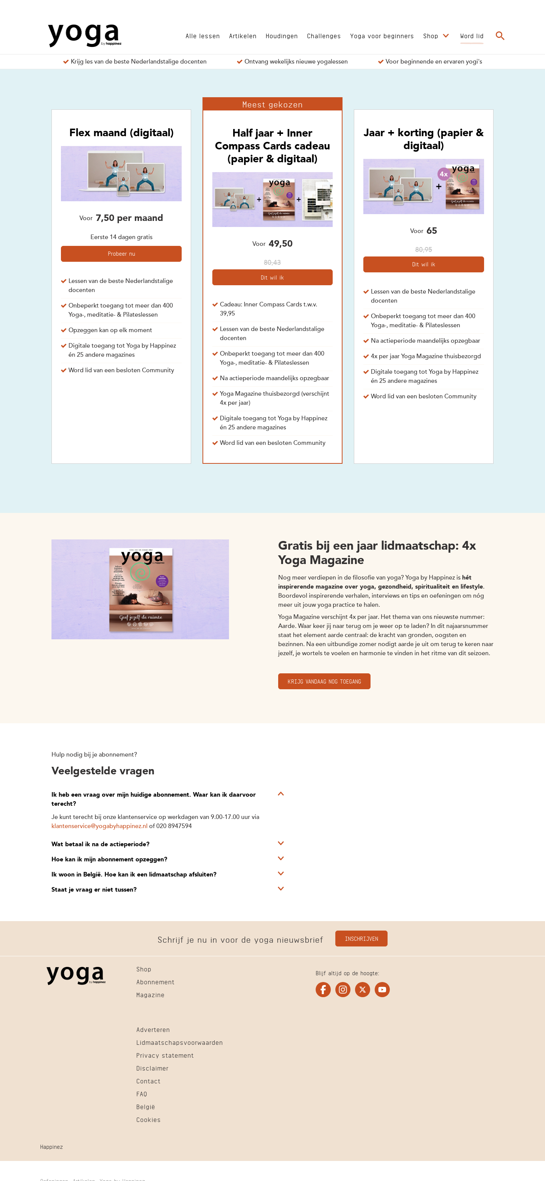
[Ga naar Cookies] (148, 1120)
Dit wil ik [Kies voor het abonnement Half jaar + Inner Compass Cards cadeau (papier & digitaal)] (272, 276)
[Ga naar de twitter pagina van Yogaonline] (362, 989)
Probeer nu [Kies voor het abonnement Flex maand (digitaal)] (121, 252)
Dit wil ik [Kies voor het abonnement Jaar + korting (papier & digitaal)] (423, 263)
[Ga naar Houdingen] (282, 35)
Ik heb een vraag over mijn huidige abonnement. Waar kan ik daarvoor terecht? (153, 799)
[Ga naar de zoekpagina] (500, 35)
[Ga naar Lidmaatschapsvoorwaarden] (179, 1043)
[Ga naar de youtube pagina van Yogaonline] (382, 989)
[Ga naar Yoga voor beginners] (382, 35)
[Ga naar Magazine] (150, 996)
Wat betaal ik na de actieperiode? (100, 845)
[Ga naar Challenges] (324, 35)
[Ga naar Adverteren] (153, 1030)
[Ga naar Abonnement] (155, 983)
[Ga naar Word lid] (472, 35)
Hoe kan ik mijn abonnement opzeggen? (109, 860)
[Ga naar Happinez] (51, 1147)
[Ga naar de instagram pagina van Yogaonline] (342, 989)
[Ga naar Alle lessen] (202, 35)
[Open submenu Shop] (446, 36)
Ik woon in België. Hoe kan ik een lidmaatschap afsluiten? (133, 875)
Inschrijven (361, 938)
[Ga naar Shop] (432, 35)
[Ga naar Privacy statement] (165, 1056)
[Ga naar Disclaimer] (152, 1069)
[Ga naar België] (145, 1108)
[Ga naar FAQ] (141, 1095)
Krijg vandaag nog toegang (324, 680)
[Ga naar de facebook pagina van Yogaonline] (323, 989)
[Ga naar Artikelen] (243, 35)
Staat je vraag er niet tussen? (94, 890)
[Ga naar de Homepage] (84, 36)
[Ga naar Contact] (148, 1082)
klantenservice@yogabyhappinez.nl (99, 827)
